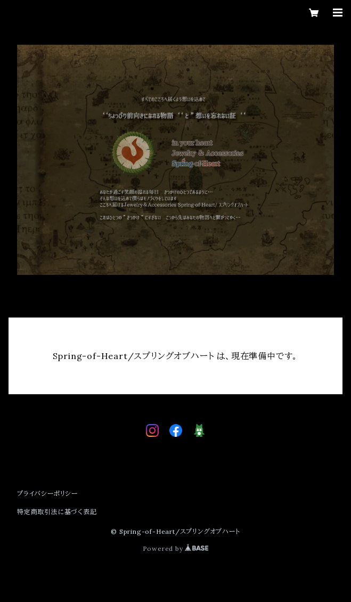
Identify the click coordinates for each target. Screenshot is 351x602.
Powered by (176, 548)
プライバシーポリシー (47, 494)
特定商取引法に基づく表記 (57, 512)
